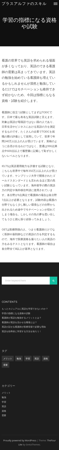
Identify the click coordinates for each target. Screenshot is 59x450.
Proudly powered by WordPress (19, 440)
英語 (36, 358)
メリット (7, 358)
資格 (45, 358)
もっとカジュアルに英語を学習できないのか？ (25, 308)
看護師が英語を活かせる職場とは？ (19, 322)
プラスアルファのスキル (24, 3)
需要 (5, 364)
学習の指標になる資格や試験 (16, 313)
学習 (28, 358)
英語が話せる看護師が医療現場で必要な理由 (24, 326)
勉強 (19, 358)
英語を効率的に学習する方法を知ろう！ (21, 331)
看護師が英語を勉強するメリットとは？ (21, 317)
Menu (55, 4)
